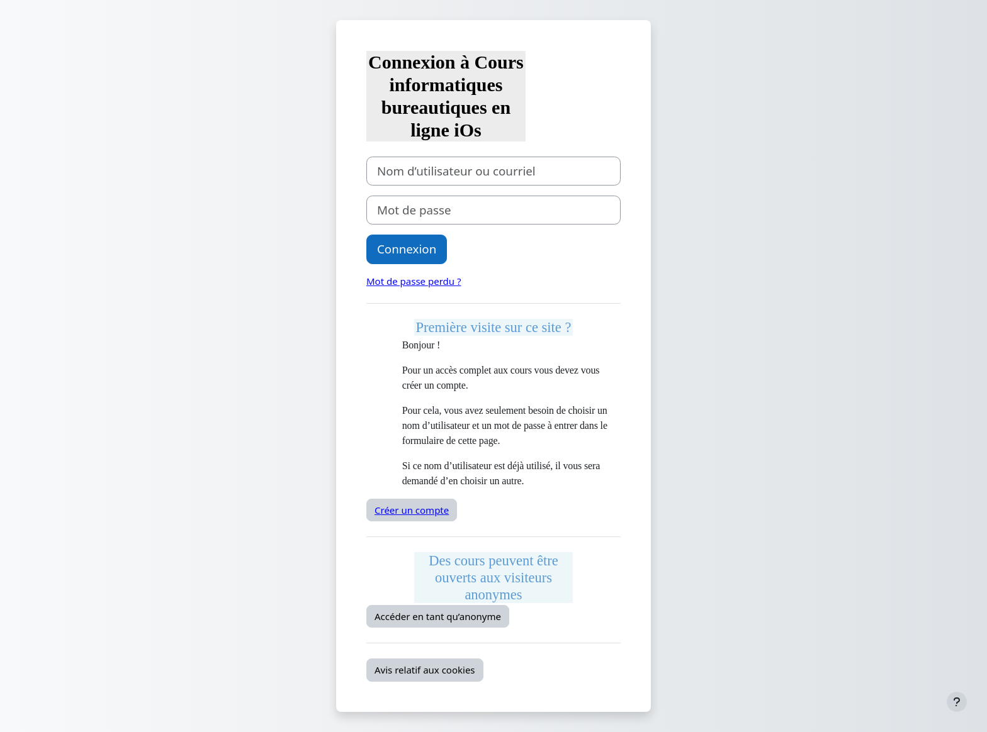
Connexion (406, 249)
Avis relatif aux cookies (425, 669)
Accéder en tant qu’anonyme (438, 616)
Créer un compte (412, 510)
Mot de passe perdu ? (413, 281)
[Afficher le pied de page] (957, 702)
